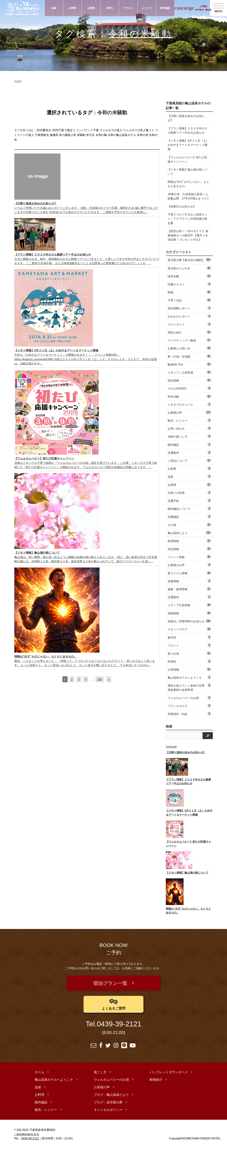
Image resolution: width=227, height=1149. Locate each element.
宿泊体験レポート (189, 308)
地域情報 (189, 613)
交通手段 (189, 500)
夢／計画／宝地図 (189, 356)
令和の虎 (142, 134)
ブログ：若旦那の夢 (108, 1103)
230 (99, 679)
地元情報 (189, 380)
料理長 (189, 661)
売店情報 (189, 549)
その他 (189, 524)
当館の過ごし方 (189, 436)
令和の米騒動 (140, 34)
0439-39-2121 (119, 1024)
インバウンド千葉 (87, 130)
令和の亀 (101, 134)
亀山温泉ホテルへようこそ (189, 677)
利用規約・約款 (189, 713)
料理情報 (189, 541)
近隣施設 (189, 516)
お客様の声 (189, 412)
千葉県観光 (42, 134)
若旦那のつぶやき (189, 268)
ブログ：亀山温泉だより (111, 1095)
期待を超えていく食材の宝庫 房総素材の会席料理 (189, 687)
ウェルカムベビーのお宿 (189, 698)
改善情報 (189, 581)
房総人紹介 (189, 332)
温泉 (53, 8)
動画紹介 (156, 1080)
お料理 (72, 8)
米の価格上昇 (67, 134)
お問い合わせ (189, 428)
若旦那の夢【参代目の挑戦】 (189, 260)
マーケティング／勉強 (189, 340)
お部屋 (91, 8)
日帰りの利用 (189, 492)
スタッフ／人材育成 (189, 372)
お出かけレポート (189, 316)
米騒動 (81, 134)
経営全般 (189, 276)
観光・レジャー (189, 420)
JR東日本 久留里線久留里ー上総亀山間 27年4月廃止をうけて (188, 196)
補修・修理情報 (189, 589)
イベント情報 (189, 557)
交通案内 (189, 452)
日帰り (109, 8)
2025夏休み (43, 130)
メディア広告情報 (189, 605)
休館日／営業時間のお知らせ (189, 621)
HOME (18, 81)
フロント (189, 645)
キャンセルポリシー (108, 1110)
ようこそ (147, 8)
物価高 (54, 134)
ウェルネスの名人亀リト (138, 130)
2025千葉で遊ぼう (63, 130)
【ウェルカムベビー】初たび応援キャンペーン (187, 159)
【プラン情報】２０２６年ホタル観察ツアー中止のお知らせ (187, 130)
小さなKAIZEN (189, 388)
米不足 (90, 134)
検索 (169, 726)
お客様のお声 (189, 565)
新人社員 (189, 653)
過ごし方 (100, 1072)
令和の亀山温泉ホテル (122, 134)
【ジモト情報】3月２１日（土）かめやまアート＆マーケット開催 (188, 145)
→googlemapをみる (26, 1134)
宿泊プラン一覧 (110, 983)
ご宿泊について (189, 460)
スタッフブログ (189, 629)
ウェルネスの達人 (111, 130)
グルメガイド (189, 324)
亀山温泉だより (189, 532)
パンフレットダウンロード (169, 1072)
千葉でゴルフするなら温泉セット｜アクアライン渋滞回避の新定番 (187, 218)
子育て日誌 (189, 300)
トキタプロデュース (189, 404)
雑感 (189, 292)
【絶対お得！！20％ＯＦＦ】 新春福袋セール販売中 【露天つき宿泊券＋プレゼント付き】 (188, 235)
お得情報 (189, 669)
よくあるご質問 (113, 1004)
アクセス (128, 8)
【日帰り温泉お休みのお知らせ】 (186, 118)
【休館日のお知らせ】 (182, 206)
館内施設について (189, 508)
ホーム (39, 1072)
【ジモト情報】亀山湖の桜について (187, 171)
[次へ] (108, 679)
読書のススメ (189, 284)
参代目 (189, 637)
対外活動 (189, 396)
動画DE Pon (189, 364)
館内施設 (165, 8)
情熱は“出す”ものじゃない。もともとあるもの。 (188, 184)
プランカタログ (189, 706)
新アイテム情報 (189, 573)
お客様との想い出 (189, 348)
